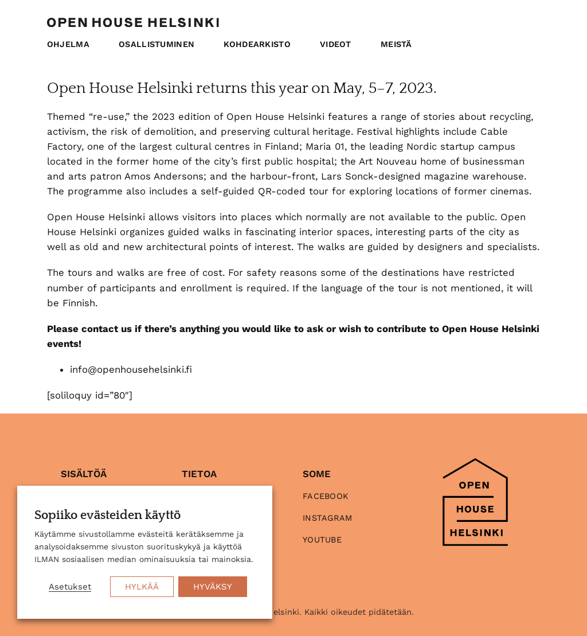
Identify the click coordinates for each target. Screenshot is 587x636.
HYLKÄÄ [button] (142, 587)
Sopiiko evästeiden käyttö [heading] (107, 515)
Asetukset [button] (70, 587)
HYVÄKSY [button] (212, 587)
